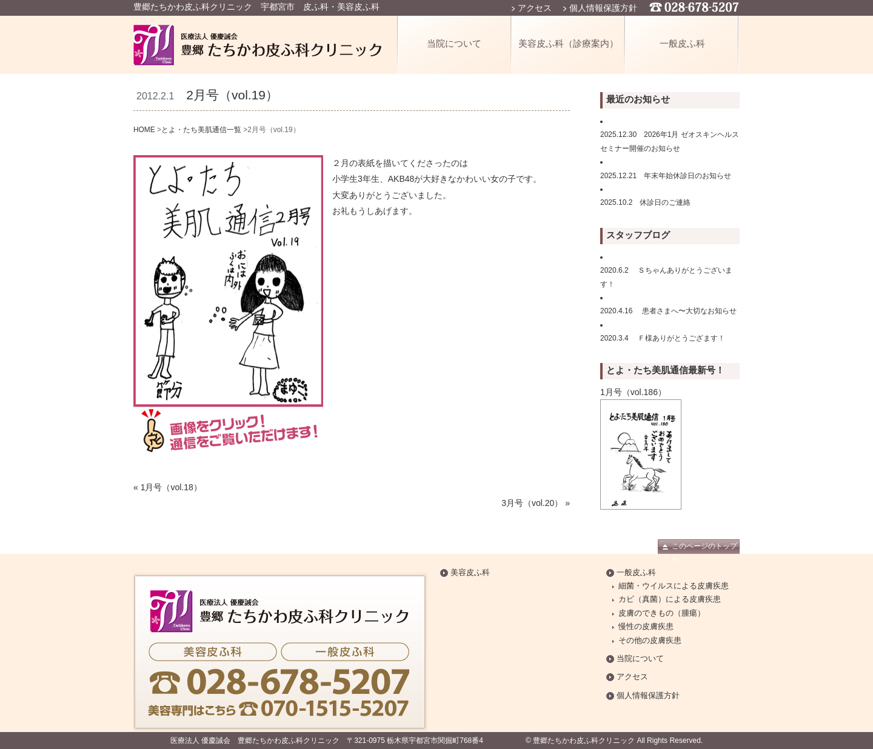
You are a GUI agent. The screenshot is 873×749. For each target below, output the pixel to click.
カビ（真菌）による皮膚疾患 (669, 599)
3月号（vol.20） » (535, 503)
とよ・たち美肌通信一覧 (201, 129)
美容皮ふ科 (470, 572)
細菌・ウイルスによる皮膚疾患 (673, 586)
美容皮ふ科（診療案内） (568, 43)
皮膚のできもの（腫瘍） (661, 613)
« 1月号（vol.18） (167, 487)
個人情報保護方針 (603, 8)
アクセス (535, 8)
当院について (454, 43)
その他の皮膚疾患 (649, 640)
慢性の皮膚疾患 (646, 626)
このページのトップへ (704, 548)
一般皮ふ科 (682, 43)
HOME (144, 129)
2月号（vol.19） (232, 95)
